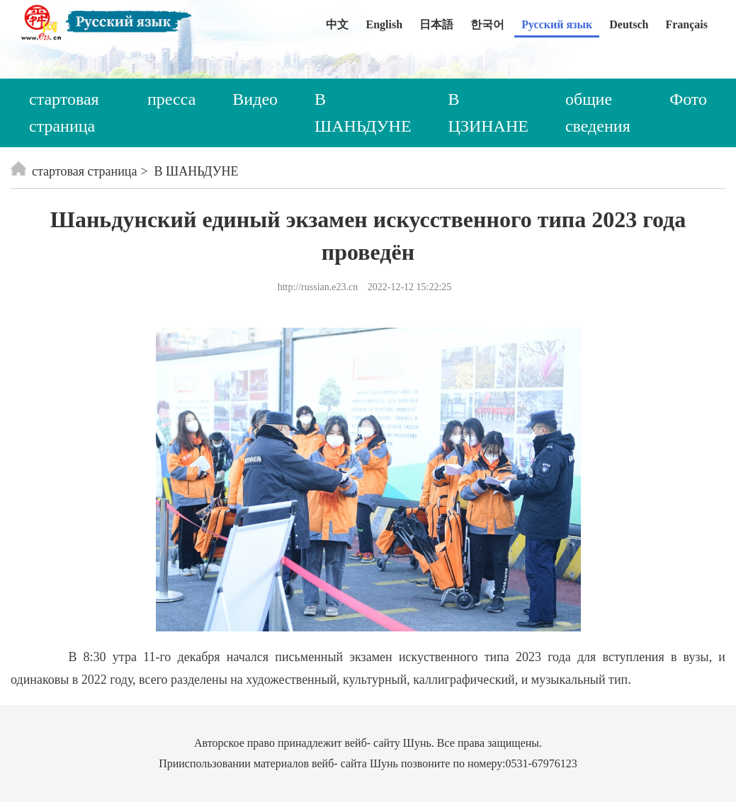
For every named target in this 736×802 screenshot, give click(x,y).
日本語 (436, 24)
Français (686, 24)
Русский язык (556, 24)
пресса (171, 99)
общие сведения (597, 112)
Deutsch (628, 24)
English (384, 24)
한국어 (487, 24)
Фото (688, 99)
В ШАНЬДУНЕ (363, 112)
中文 (337, 24)
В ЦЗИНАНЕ (488, 112)
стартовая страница (64, 112)
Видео (255, 99)
